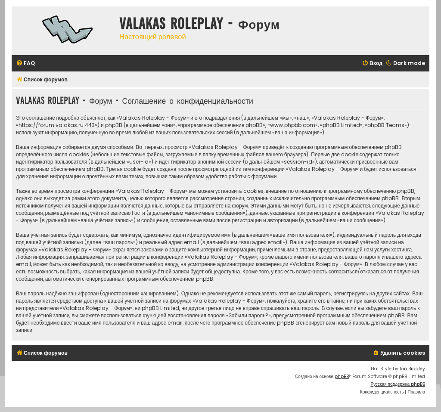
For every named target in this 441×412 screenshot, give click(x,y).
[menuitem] (25, 63)
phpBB (342, 376)
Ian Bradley (412, 369)
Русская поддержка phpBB (397, 384)
